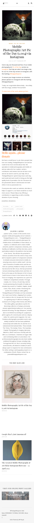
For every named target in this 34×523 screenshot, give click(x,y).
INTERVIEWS (8, 513)
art (12, 206)
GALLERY (4, 515)
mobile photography (8, 209)
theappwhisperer (7, 211)
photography (20, 209)
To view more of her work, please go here (15, 91)
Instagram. (5, 69)
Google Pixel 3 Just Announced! (14, 434)
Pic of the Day (19, 43)
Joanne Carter (18, 206)
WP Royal (21, 519)
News (11, 43)
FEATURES (21, 513)
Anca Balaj (5, 206)
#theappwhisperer (15, 74)
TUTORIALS (15, 513)
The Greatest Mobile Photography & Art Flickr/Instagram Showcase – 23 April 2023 (16, 466)
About (26, 513)
